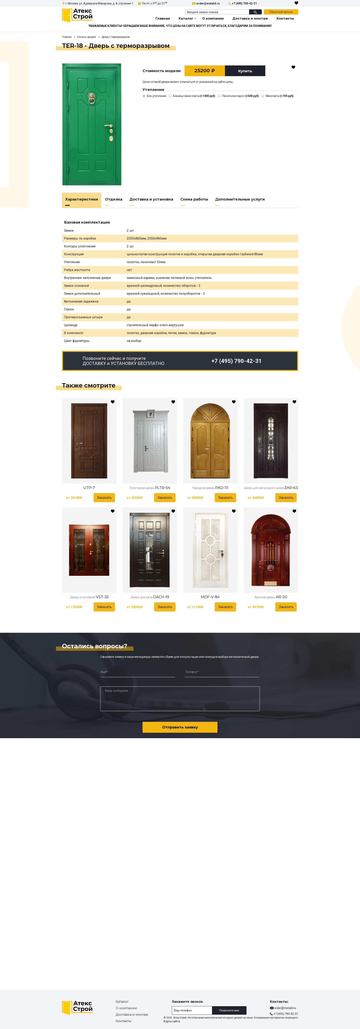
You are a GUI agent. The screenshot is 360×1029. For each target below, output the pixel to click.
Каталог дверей (86, 37)
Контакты (285, 18)
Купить (245, 71)
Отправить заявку (180, 727)
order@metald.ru (208, 3)
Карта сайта (172, 1021)
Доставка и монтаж (250, 18)
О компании (213, 18)
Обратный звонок (281, 12)
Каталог (186, 18)
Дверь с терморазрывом (116, 37)
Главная (162, 18)
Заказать (104, 497)
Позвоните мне (229, 1010)
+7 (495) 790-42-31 (244, 3)
